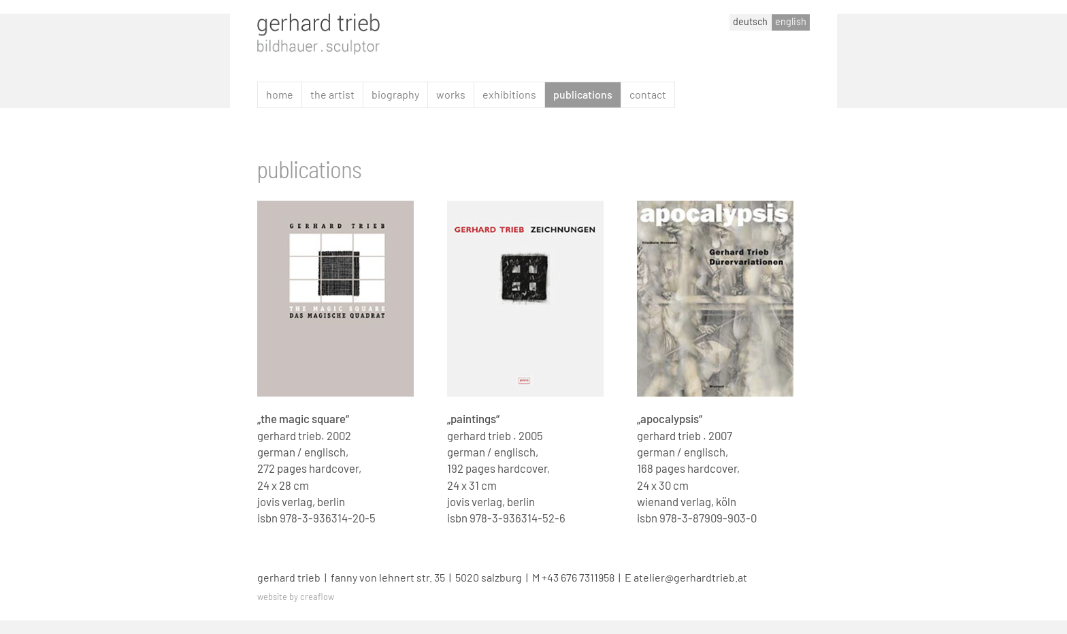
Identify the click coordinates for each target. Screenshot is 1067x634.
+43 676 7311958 (578, 577)
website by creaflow (295, 596)
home (279, 94)
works (450, 94)
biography (395, 94)
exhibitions (509, 94)
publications (582, 94)
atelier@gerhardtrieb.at (690, 577)
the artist (332, 94)
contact (647, 94)
